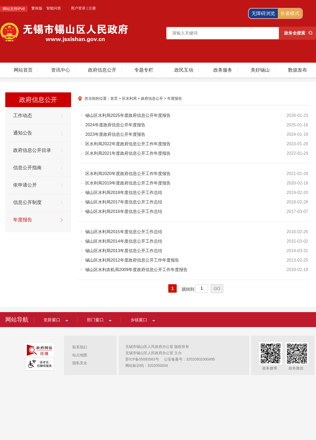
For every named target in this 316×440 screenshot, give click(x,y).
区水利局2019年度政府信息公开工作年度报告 (128, 183)
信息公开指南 (27, 167)
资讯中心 (60, 70)
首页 (114, 98)
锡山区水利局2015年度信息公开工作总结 (123, 231)
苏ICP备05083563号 (142, 359)
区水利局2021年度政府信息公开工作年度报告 (128, 153)
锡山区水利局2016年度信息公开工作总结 (123, 211)
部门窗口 (95, 320)
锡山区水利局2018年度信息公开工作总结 (123, 192)
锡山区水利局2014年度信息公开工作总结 (123, 241)
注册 (92, 8)
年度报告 (22, 219)
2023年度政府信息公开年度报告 (115, 134)
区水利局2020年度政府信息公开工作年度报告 (128, 173)
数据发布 (297, 70)
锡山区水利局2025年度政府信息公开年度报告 (128, 115)
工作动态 (22, 115)
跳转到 (188, 289)
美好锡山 (260, 70)
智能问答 (53, 8)
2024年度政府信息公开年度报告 (115, 125)
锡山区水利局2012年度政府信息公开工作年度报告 (132, 260)
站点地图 (79, 355)
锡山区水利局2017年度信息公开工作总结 (123, 202)
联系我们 (79, 347)
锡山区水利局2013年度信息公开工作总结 (123, 250)
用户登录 (78, 8)
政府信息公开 (102, 70)
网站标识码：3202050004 (146, 365)
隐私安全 (79, 363)
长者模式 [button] (289, 13)
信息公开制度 (27, 202)
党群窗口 (51, 320)
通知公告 (22, 133)
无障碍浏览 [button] (263, 13)
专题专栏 (143, 70)
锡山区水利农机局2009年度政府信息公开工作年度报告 (136, 269)
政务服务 (222, 70)
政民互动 (183, 70)
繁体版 (36, 8)
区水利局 (129, 98)
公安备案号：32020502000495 (189, 359)
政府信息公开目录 (32, 150)
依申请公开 (25, 185)
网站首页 (23, 70)
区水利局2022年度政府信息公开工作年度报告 (128, 144)
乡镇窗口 (138, 320)
